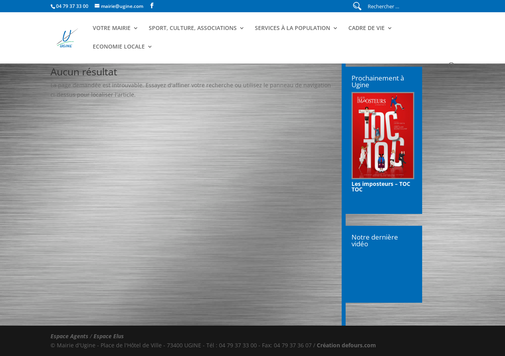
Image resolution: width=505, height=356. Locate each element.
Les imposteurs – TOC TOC (381, 186)
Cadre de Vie (366, 28)
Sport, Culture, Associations (193, 28)
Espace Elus (109, 336)
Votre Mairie (112, 28)
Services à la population (292, 28)
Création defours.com (346, 345)
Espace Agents (69, 336)
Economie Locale (119, 47)
